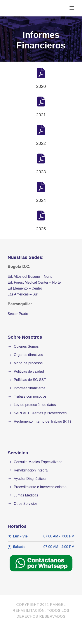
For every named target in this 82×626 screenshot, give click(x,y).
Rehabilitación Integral (31, 470)
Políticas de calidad (29, 371)
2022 (41, 143)
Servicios (18, 452)
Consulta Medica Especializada (38, 462)
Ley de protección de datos (35, 405)
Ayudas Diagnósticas (30, 478)
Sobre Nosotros (25, 337)
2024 (41, 200)
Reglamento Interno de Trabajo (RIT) (42, 421)
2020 (41, 86)
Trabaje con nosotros (30, 396)
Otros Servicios (25, 503)
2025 (41, 228)
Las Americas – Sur (23, 294)
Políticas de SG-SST (30, 380)
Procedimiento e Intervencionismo (40, 487)
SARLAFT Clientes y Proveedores (40, 413)
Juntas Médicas (26, 495)
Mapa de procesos (28, 363)
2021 (41, 114)
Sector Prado (18, 314)
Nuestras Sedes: (26, 257)
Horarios (17, 526)
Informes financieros (29, 388)
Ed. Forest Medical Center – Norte (34, 282)
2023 (41, 171)
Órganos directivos (28, 355)
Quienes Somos (26, 346)
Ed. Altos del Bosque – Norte (30, 276)
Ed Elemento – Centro (25, 288)
